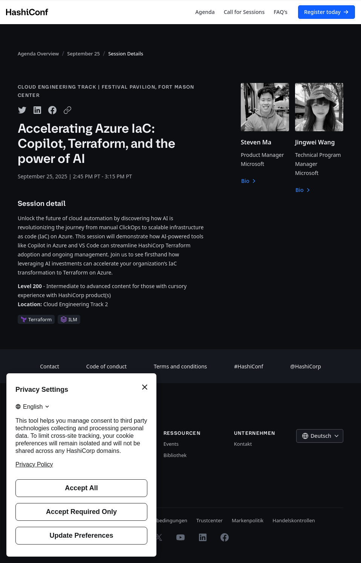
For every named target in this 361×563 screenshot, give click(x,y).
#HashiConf (248, 366)
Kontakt (243, 443)
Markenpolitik (247, 520)
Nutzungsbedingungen (160, 520)
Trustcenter (209, 520)
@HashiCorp (305, 366)
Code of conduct (106, 366)
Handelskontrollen (293, 520)
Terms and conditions (180, 366)
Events (171, 443)
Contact (49, 366)
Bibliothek (175, 455)
